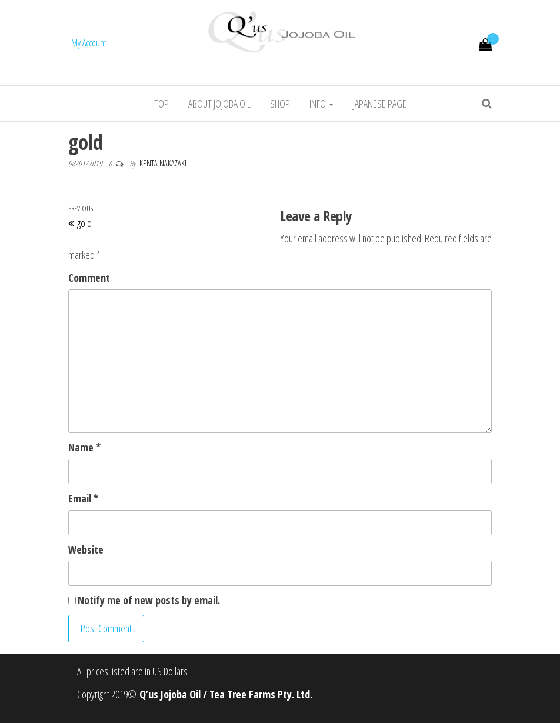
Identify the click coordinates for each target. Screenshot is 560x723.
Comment (89, 278)
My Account (88, 42)
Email (83, 498)
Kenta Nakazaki (162, 163)
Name (84, 447)
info (321, 103)
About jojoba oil (219, 103)
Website (86, 549)
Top (161, 103)
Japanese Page (379, 103)
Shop (280, 103)
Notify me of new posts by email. (149, 600)
